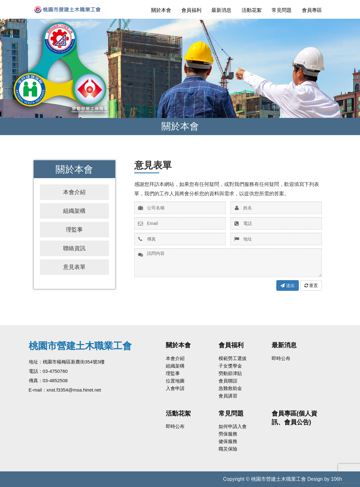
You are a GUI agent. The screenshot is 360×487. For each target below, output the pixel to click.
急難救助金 (230, 388)
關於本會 (161, 10)
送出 (287, 285)
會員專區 (312, 10)
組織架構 (74, 211)
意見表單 (74, 267)
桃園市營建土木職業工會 (77, 9)
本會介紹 (74, 192)
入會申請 (175, 388)
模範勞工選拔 (233, 358)
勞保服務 (228, 433)
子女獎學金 (230, 365)
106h (336, 479)
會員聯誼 (228, 380)
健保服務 (228, 441)
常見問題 (282, 10)
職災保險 (228, 448)
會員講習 (228, 395)
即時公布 (281, 358)
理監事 (74, 229)
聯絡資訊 (74, 248)
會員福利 (191, 10)
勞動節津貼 (230, 373)
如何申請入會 (233, 426)
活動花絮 (252, 10)
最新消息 (221, 10)
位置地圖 (175, 380)
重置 (311, 285)
